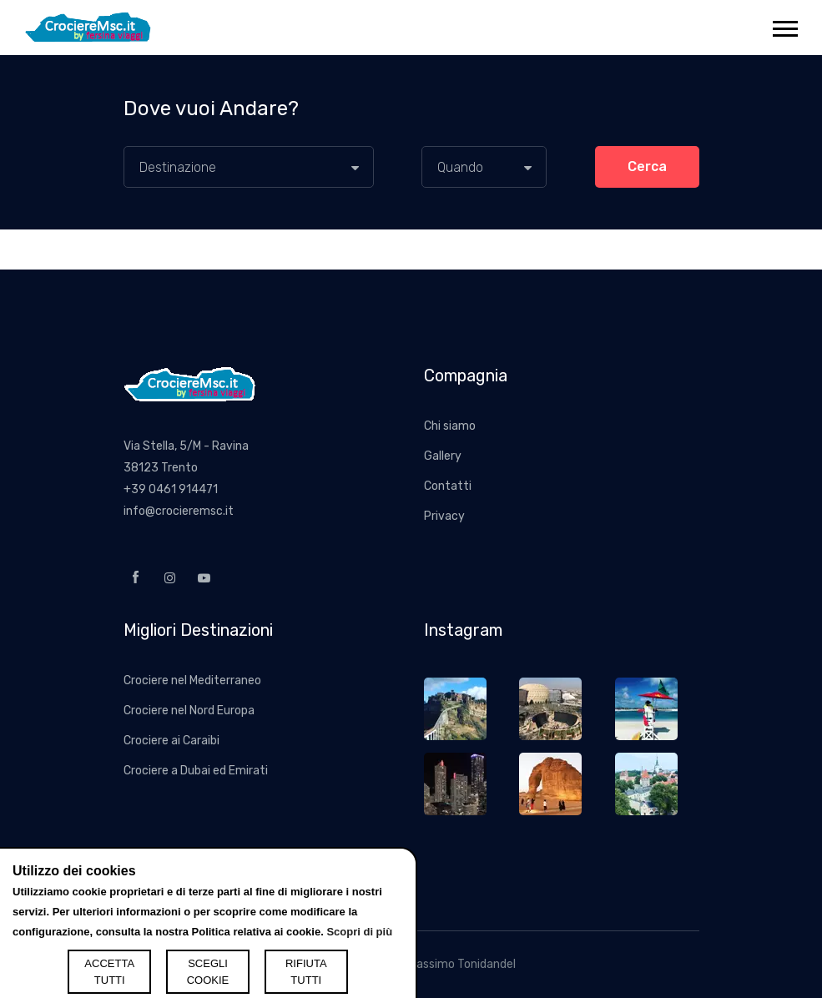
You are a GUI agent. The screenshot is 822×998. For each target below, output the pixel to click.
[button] (784, 25)
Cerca (647, 166)
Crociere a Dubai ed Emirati (196, 771)
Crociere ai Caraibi (171, 740)
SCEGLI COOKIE (208, 971)
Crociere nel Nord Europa (189, 710)
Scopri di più (359, 931)
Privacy (444, 516)
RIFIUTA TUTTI (306, 971)
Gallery (442, 456)
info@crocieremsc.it (179, 511)
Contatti (448, 486)
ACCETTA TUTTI (109, 971)
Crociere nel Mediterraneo (192, 680)
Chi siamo (450, 426)
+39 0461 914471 (171, 489)
